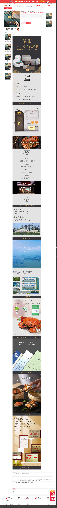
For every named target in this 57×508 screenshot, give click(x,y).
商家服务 (48, 3)
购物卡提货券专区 (43, 506)
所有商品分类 (7, 8)
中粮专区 (17, 8)
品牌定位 (48, 503)
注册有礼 (15, 3)
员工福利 (32, 8)
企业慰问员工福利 (27, 506)
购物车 (51, 5)
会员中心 (42, 3)
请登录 (12, 3)
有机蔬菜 (36, 6)
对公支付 (28, 503)
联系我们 (43, 8)
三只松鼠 (34, 6)
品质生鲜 (21, 8)
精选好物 (24, 8)
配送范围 (28, 504)
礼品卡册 (28, 8)
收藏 (19, 30)
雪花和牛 (28, 6)
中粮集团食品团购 (32, 506)
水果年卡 (32, 6)
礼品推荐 (18, 506)
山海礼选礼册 (20, 6)
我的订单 (45, 3)
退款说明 (38, 504)
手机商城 (51, 3)
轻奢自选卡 (24, 6)
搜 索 (38, 5)
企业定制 (40, 8)
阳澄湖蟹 (10, 10)
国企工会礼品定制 (38, 506)
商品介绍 (15, 32)
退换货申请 (38, 503)
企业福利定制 (19, 504)
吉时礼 (22, 6)
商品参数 (19, 32)
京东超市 (26, 6)
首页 (13, 8)
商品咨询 (27, 32)
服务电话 (48, 504)
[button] (19, 29)
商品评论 (23, 32)
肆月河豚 (30, 6)
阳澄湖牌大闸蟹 (13, 10)
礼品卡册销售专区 (22, 506)
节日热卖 (36, 8)
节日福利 (7, 10)
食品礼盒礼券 (19, 503)
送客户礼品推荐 (13, 506)
